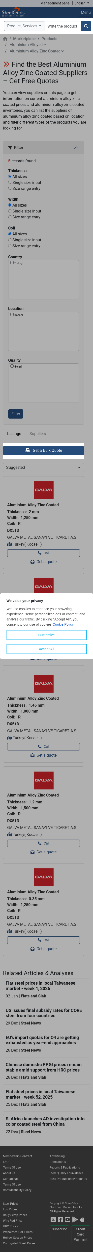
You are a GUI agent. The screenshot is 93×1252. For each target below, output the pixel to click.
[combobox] (62, 26)
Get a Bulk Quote (43, 450)
